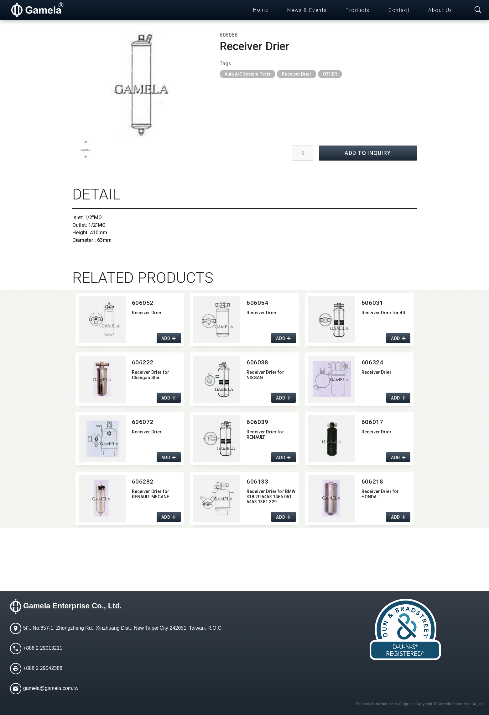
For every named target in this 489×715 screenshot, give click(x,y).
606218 (372, 481)
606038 (257, 362)
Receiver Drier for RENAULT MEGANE (150, 494)
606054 (257, 302)
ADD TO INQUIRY (368, 153)
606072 (142, 422)
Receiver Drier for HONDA (380, 494)
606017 (372, 422)
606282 (142, 481)
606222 (142, 362)
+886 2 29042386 (42, 668)
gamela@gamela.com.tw (50, 688)
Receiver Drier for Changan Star (150, 375)
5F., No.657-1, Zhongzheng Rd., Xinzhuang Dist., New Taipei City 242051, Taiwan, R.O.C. (123, 628)
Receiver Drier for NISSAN (265, 375)
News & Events (307, 10)
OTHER (330, 74)
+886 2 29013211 (42, 648)
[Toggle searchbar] (478, 10)
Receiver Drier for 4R (383, 312)
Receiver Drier (296, 74)
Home (260, 10)
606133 (257, 481)
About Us (440, 10)
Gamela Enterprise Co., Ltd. (72, 605)
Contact (398, 10)
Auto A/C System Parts (247, 74)
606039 (257, 422)
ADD (165, 338)
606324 (372, 362)
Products (358, 10)
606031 (372, 302)
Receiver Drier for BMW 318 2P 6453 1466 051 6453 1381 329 (271, 497)
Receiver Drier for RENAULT (265, 434)
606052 (142, 302)
